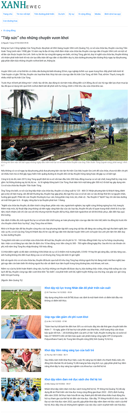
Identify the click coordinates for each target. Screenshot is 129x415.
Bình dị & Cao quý (113, 14)
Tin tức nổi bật (23, 14)
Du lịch (61, 14)
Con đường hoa (10, 21)
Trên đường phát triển (44, 14)
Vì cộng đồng (84, 14)
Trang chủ (7, 14)
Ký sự (71, 14)
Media (97, 14)
